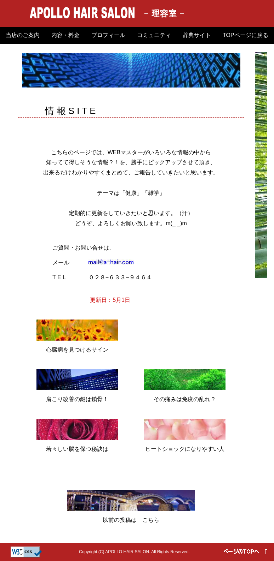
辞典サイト (197, 35)
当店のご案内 (23, 35)
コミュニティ (154, 35)
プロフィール (108, 35)
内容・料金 (65, 35)
